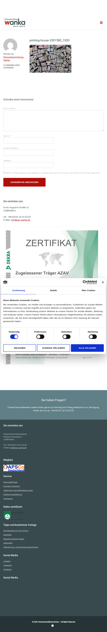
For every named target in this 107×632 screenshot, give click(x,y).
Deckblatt (7, 535)
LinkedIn (7, 561)
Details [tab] (53, 290)
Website (7, 160)
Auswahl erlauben (53, 348)
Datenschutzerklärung (12, 494)
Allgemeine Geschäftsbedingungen (18, 490)
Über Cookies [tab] (88, 290)
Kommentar (9, 108)
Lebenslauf (8, 543)
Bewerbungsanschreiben (13, 539)
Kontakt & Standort (11, 486)
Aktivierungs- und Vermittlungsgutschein (20, 547)
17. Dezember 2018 (11, 65)
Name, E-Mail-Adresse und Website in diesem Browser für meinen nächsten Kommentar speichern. (53, 173)
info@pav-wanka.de (20, 220)
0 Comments (8, 67)
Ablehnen (19, 348)
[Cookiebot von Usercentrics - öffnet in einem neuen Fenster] (85, 282)
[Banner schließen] (103, 282)
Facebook (7, 569)
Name (6, 136)
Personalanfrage (10, 482)
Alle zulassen (87, 348)
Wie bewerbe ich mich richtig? (15, 531)
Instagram (7, 565)
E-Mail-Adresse (11, 148)
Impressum (8, 499)
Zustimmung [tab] (18, 290)
